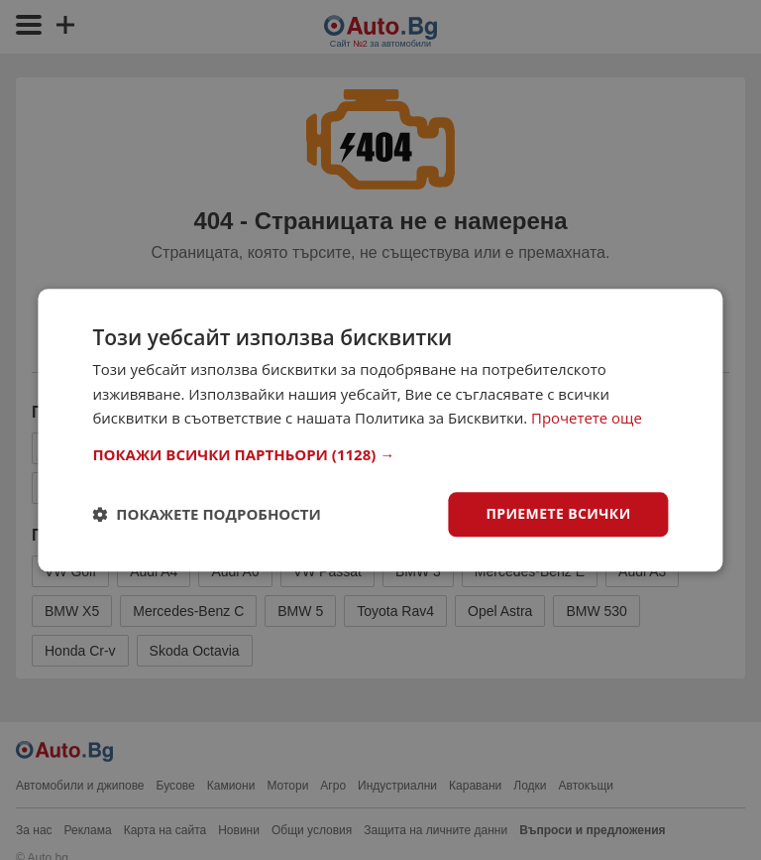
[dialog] (380, 430)
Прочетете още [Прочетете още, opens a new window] (586, 419)
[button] (380, 454)
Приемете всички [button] (558, 513)
